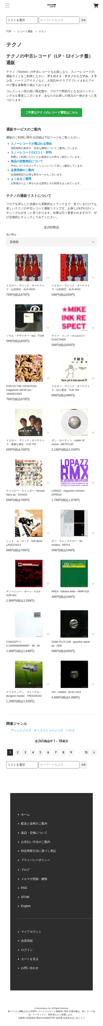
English (25, 906)
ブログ (25, 869)
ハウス (70, 730)
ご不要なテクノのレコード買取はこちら (51, 112)
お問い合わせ (30, 968)
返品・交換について (34, 832)
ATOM (25, 897)
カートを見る (30, 959)
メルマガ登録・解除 (34, 878)
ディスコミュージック (48, 730)
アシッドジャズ (21, 730)
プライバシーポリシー (35, 860)
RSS (24, 887)
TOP (9, 31)
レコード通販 (25, 31)
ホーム (25, 814)
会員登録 (27, 940)
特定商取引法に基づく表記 (38, 850)
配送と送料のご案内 (34, 823)
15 (86, 752)
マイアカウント (31, 931)
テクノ (42, 31)
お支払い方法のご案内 (35, 841)
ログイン (27, 949)
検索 (83, 20)
